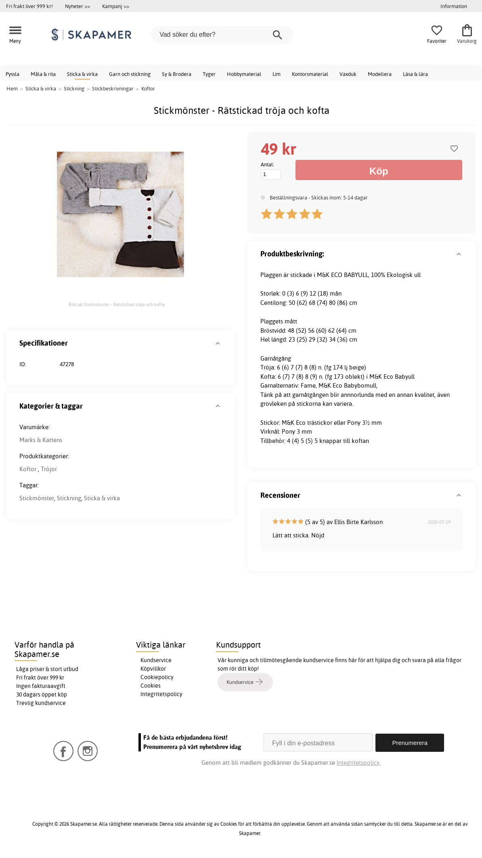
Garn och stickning (130, 74)
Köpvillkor (153, 668)
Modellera (380, 74)
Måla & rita (43, 74)
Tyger (209, 74)
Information (453, 6)
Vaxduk (347, 74)
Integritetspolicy (161, 694)
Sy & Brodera (176, 74)
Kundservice (156, 660)
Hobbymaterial (244, 74)
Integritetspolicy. (359, 762)
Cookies (150, 685)
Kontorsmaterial (310, 74)
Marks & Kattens (40, 440)
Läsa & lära (415, 74)
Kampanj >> (115, 6)
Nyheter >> (77, 6)
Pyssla (12, 74)
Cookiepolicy (157, 677)
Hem (12, 88)
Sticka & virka (82, 74)
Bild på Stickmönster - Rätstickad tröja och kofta (117, 304)
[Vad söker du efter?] (222, 35)
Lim (276, 74)
